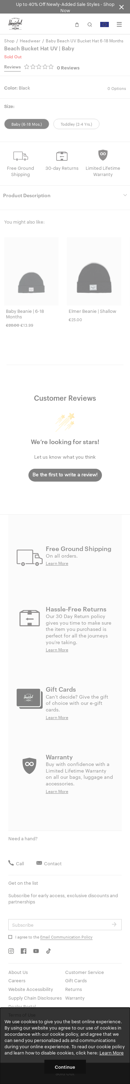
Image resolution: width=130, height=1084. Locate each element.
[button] (77, 24)
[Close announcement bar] (121, 7)
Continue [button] (65, 1067)
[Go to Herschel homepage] (15, 24)
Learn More (111, 1052)
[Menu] (119, 24)
